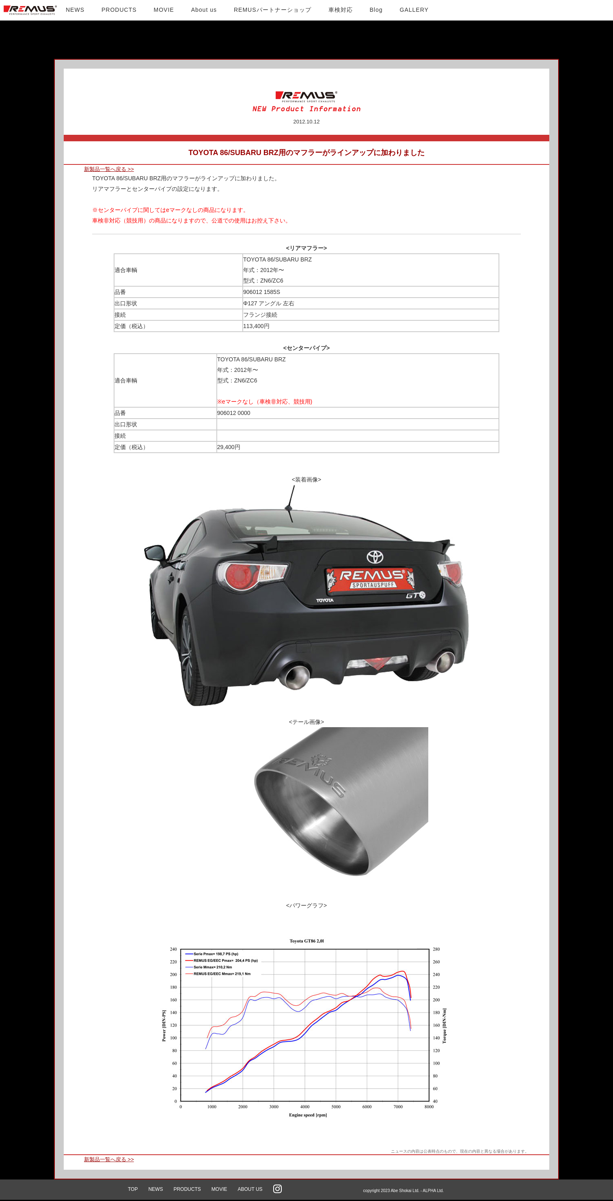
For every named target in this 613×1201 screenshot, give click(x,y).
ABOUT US (249, 1189)
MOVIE (219, 1189)
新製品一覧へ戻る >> (109, 169)
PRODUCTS (187, 1189)
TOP (133, 1189)
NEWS (155, 1189)
